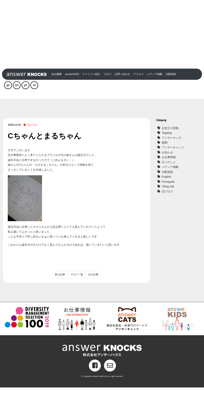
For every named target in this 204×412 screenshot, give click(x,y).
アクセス (138, 98)
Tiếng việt (168, 211)
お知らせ (167, 176)
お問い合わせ (122, 98)
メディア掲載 (154, 98)
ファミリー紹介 (91, 98)
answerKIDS (72, 98)
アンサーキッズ (171, 162)
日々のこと (169, 186)
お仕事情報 (169, 181)
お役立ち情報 (170, 152)
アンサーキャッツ (173, 172)
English (166, 201)
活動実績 (171, 98)
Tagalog (167, 157)
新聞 (164, 167)
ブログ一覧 (76, 299)
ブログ (107, 98)
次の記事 (93, 299)
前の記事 (60, 299)
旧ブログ (32, 149)
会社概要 (56, 98)
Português (168, 206)
